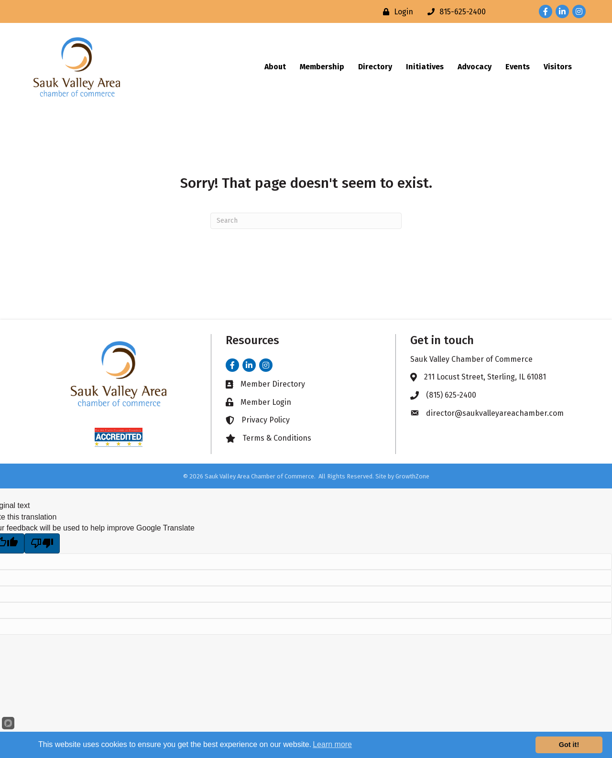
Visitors (558, 66)
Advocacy (475, 66)
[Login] (395, 11)
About (275, 66)
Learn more (332, 744)
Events (517, 66)
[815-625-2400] (454, 11)
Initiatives (425, 66)
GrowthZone (412, 476)
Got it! (569, 744)
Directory (375, 66)
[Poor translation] (42, 543)
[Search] (306, 221)
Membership (322, 66)
